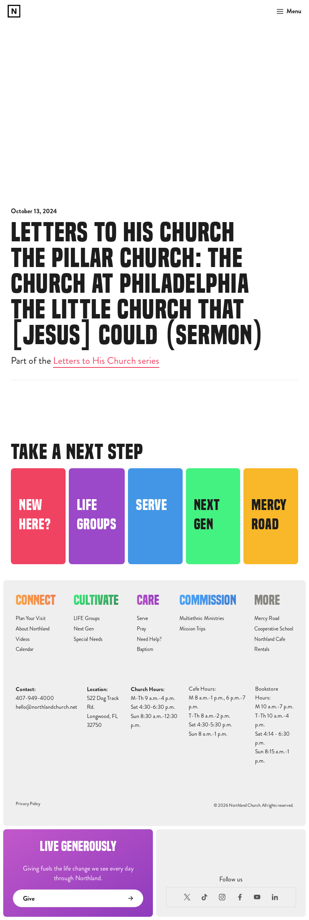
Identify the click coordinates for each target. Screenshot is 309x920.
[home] (14, 11)
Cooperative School (273, 628)
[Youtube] (257, 897)
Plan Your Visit (30, 618)
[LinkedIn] (275, 897)
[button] (286, 11)
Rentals (262, 649)
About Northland (32, 628)
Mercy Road (266, 618)
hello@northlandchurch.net (46, 707)
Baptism (145, 649)
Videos (23, 639)
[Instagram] (222, 897)
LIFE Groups (87, 618)
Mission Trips (192, 628)
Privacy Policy (28, 804)
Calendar (24, 649)
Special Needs (88, 639)
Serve (142, 618)
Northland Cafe (269, 639)
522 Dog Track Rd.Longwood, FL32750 (103, 711)
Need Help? (149, 639)
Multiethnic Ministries (201, 618)
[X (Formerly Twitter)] (187, 897)
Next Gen (84, 628)
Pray (141, 628)
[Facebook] (240, 897)
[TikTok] (205, 897)
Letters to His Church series (106, 360)
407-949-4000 (35, 698)
